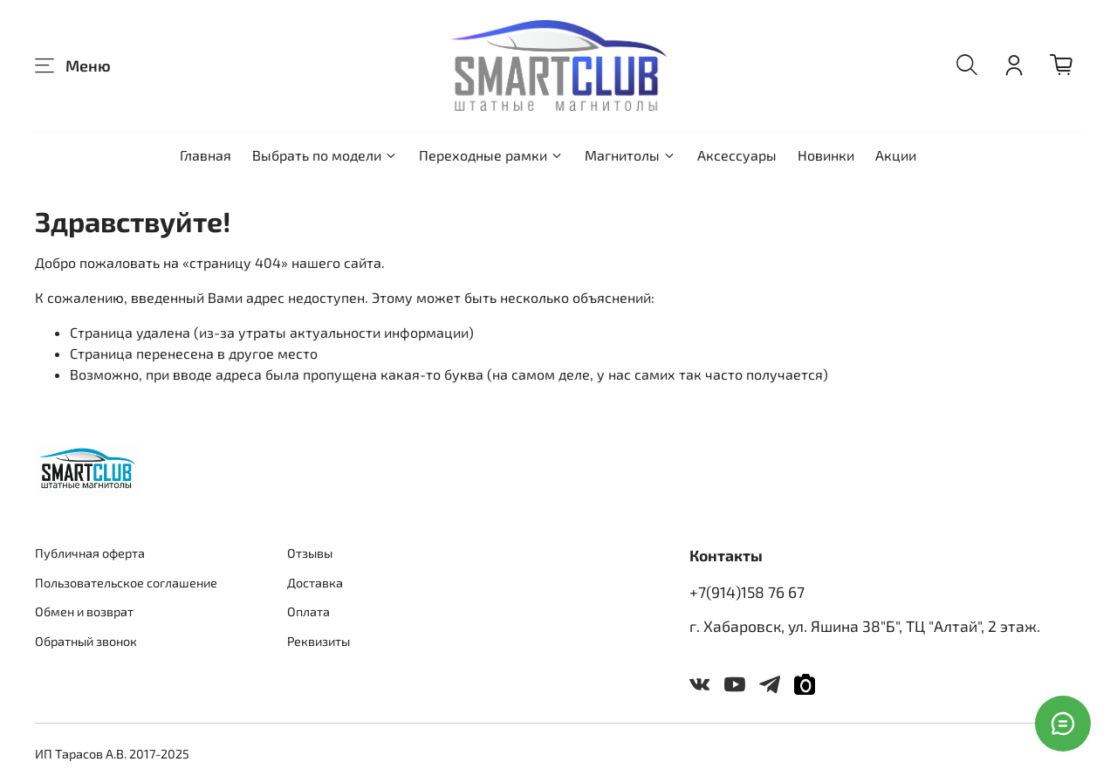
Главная (205, 155)
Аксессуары (737, 155)
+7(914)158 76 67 (747, 591)
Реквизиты (318, 641)
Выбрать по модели (325, 155)
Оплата (308, 611)
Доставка (315, 582)
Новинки (826, 155)
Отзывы (309, 553)
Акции (895, 155)
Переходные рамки (491, 155)
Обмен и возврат (84, 611)
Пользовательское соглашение (126, 582)
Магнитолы (630, 155)
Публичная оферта (90, 553)
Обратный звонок (86, 641)
